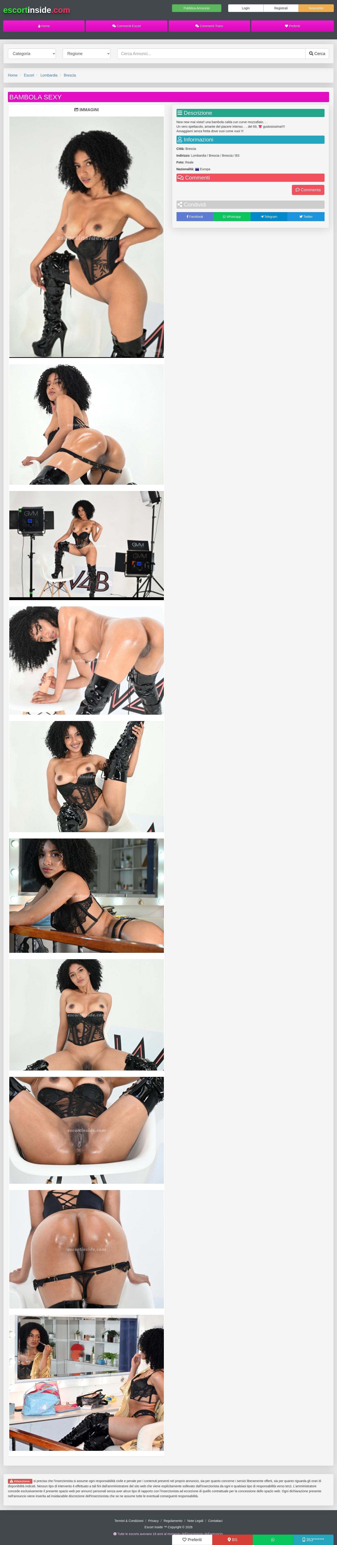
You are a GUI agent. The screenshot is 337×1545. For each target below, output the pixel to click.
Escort (29, 75)
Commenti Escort (126, 26)
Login (246, 8)
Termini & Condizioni (129, 1521)
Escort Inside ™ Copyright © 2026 (169, 1527)
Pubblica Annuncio (197, 8)
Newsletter (316, 8)
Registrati (281, 8)
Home (44, 26)
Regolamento (173, 1521)
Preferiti (292, 26)
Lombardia (49, 75)
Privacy (153, 1521)
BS (232, 1540)
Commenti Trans (209, 26)
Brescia (70, 75)
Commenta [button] (308, 190)
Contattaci (215, 1521)
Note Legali (195, 1521)
